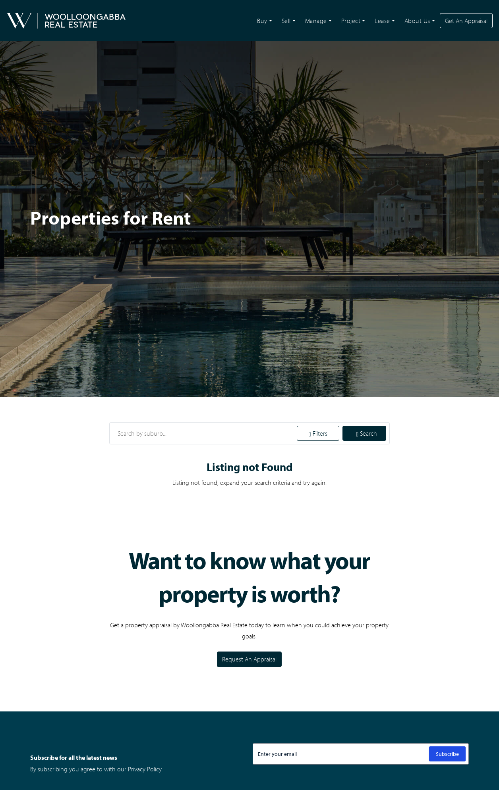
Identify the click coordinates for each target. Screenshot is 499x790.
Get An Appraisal (466, 21)
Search (366, 433)
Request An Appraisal (249, 659)
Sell (286, 21)
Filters (318, 433)
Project (351, 21)
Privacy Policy (145, 769)
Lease (382, 21)
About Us (417, 21)
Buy (262, 21)
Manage (316, 21)
